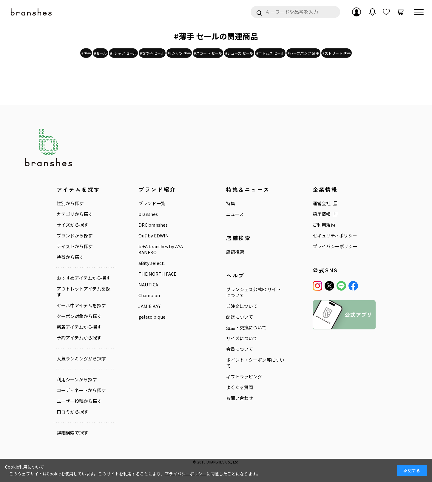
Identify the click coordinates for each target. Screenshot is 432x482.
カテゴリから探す (74, 214)
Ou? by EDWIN (153, 236)
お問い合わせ (239, 398)
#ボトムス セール (270, 53)
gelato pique (152, 317)
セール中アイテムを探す (81, 305)
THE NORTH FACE (157, 274)
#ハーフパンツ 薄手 (303, 53)
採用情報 (322, 214)
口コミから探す (72, 412)
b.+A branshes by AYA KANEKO (160, 249)
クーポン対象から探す (79, 316)
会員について (239, 349)
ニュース (235, 214)
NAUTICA (148, 285)
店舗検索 (235, 252)
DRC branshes (153, 225)
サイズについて (241, 338)
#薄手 (86, 53)
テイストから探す (74, 246)
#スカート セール (208, 53)
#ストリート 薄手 (337, 53)
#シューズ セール (239, 53)
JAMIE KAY (149, 306)
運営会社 (322, 203)
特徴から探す (70, 257)
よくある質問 (239, 387)
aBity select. (151, 263)
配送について (239, 317)
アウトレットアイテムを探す (83, 292)
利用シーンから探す (77, 380)
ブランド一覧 (151, 203)
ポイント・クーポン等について (255, 363)
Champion (149, 295)
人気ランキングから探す (81, 359)
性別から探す (70, 203)
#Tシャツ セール (123, 53)
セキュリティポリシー (335, 236)
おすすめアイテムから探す (83, 278)
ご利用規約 (324, 225)
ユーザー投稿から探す (79, 401)
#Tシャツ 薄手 (179, 53)
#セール (100, 53)
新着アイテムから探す (79, 327)
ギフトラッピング (244, 377)
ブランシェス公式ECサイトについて (253, 292)
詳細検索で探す (72, 432)
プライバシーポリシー (335, 246)
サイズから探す (72, 225)
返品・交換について (246, 328)
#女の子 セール (152, 53)
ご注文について (241, 306)
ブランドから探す (74, 236)
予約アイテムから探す (79, 338)
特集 (230, 203)
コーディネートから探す (81, 390)
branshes (148, 214)
